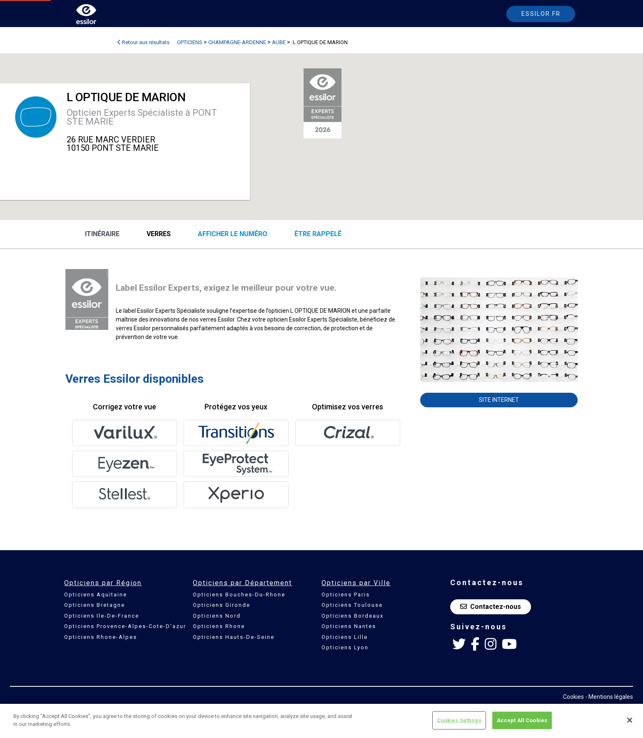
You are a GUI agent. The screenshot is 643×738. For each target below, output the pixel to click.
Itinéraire (102, 234)
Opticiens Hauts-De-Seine (233, 637)
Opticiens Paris (346, 594)
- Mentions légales (609, 696)
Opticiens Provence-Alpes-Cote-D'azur (125, 626)
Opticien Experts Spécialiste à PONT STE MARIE (142, 117)
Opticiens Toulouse (352, 605)
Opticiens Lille (345, 637)
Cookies (573, 696)
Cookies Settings (459, 720)
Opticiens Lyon (345, 647)
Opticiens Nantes (349, 626)
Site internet (499, 399)
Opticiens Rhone (219, 626)
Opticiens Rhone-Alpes (100, 637)
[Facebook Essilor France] (475, 644)
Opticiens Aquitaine (95, 594)
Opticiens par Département (242, 583)
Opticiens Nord (217, 616)
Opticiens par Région (103, 583)
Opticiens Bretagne (94, 605)
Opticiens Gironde (221, 605)
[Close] (630, 720)
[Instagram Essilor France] (490, 644)
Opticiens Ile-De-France (101, 616)
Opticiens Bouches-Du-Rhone (239, 594)
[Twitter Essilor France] (459, 644)
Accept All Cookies (522, 720)
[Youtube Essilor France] (509, 644)
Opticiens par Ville (356, 583)
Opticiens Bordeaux (353, 616)
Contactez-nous (490, 607)
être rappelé (317, 234)
